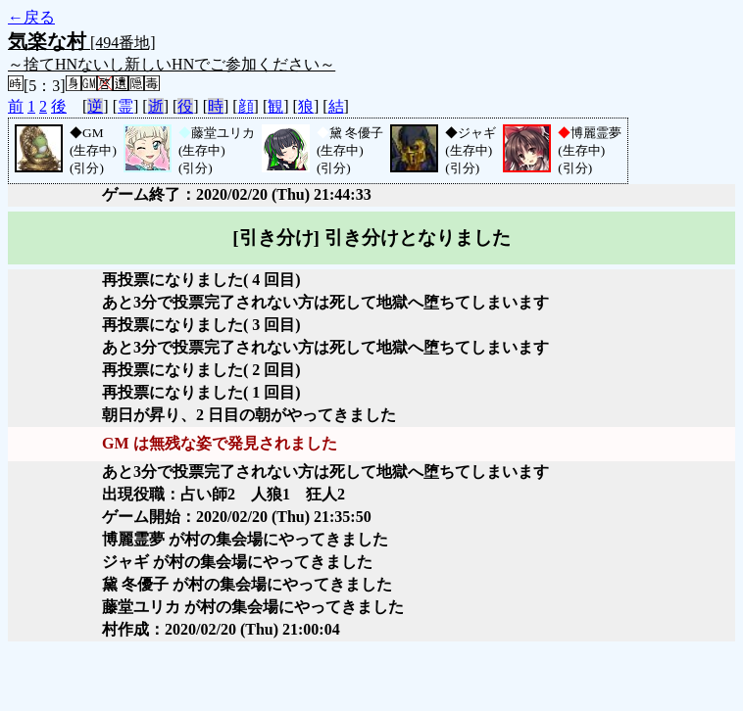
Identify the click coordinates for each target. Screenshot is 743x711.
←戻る (31, 17)
